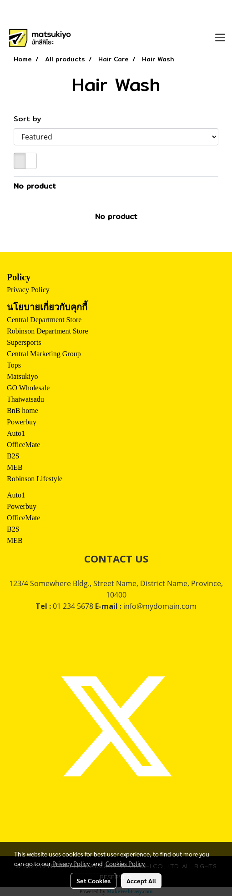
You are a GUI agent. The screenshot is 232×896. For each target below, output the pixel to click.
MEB (15, 467)
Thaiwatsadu (25, 399)
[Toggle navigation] (220, 38)
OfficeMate (23, 444)
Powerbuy (21, 422)
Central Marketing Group (44, 354)
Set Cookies (93, 880)
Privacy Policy (28, 290)
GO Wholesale (28, 388)
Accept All (141, 880)
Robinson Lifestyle (34, 479)
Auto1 (16, 433)
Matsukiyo (22, 376)
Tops (14, 365)
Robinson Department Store (47, 331)
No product (35, 186)
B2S (13, 456)
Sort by (32, 119)
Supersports (24, 342)
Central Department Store (44, 320)
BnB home (22, 410)
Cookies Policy (125, 863)
